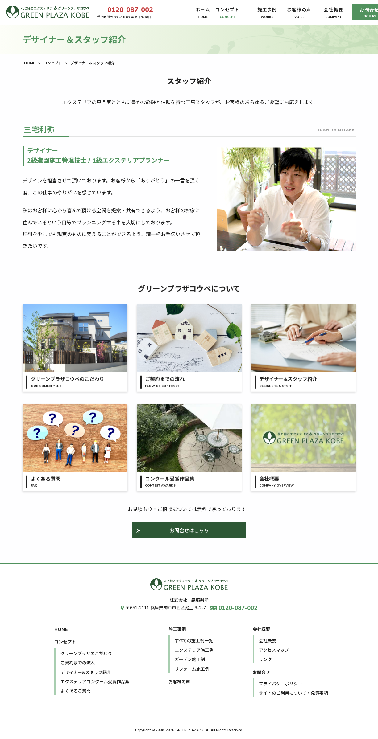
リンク (265, 660)
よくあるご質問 (75, 691)
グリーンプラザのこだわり (86, 654)
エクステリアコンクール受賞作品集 (95, 682)
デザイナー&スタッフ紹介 (85, 673)
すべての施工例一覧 (194, 641)
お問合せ (261, 673)
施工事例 (177, 629)
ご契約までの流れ (77, 663)
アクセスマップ (274, 650)
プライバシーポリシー (280, 684)
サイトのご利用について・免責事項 (293, 693)
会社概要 (261, 629)
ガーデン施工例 (190, 660)
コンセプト (53, 63)
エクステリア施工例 (194, 650)
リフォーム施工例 (192, 669)
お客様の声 (179, 682)
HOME (29, 63)
